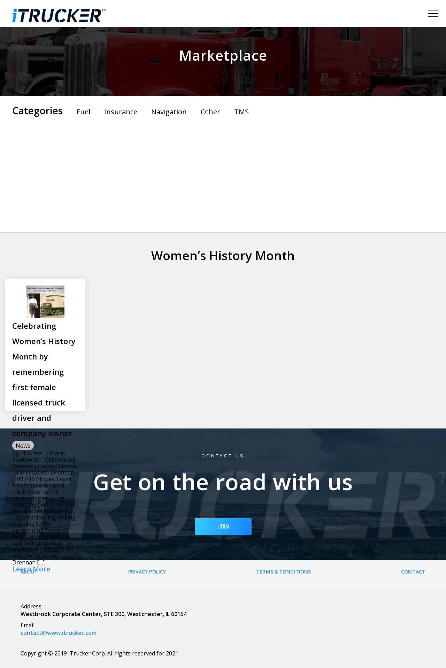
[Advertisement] (223, 173)
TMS (241, 111)
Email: (28, 625)
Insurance (120, 111)
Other (210, 111)
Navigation (169, 111)
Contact (413, 571)
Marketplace (223, 55)
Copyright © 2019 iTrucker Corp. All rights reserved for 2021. (100, 653)
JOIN (223, 526)
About (29, 571)
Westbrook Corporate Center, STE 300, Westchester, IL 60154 (104, 614)
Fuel (83, 111)
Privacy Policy (147, 571)
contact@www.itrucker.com (59, 633)
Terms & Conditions (283, 571)
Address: (32, 606)
